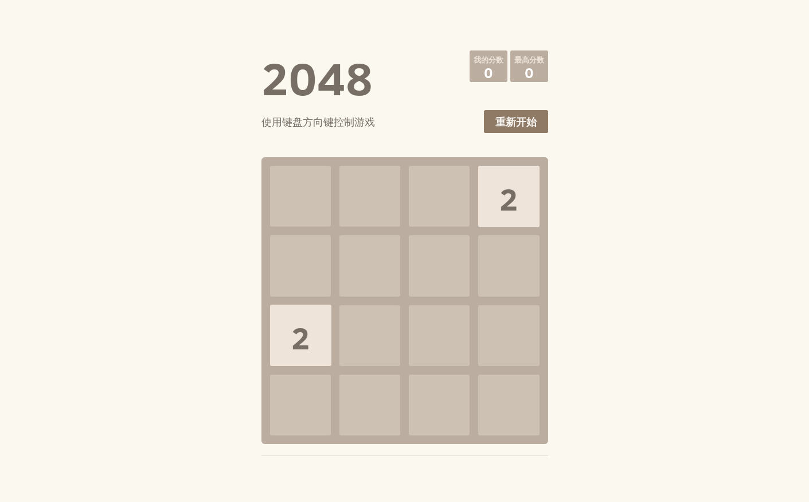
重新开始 (516, 122)
